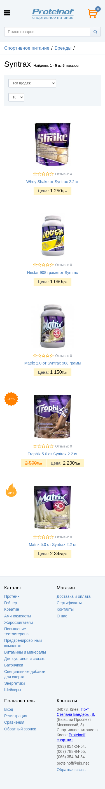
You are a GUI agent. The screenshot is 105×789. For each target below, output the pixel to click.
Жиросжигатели (18, 622)
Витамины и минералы (25, 652)
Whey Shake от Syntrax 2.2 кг (52, 181)
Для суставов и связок (24, 658)
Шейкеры (12, 690)
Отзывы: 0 (63, 265)
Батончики (13, 665)
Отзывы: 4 (63, 174)
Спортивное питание (26, 48)
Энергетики (14, 683)
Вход (8, 709)
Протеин (12, 596)
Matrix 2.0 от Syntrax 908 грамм (52, 363)
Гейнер (10, 603)
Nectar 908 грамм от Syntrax (52, 272)
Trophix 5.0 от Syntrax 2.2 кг (52, 454)
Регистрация (15, 716)
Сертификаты (69, 603)
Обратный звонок (20, 729)
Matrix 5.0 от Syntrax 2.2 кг (52, 544)
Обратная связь (71, 769)
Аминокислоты (17, 616)
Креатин (11, 609)
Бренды (62, 48)
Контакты (65, 609)
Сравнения (14, 722)
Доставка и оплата (74, 596)
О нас (62, 616)
